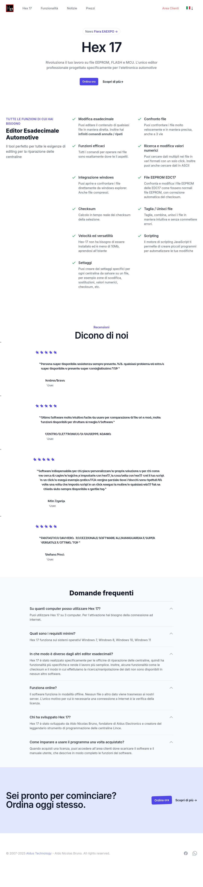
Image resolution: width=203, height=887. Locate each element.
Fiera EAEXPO (106, 31)
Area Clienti (170, 8)
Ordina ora (89, 81)
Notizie (72, 8)
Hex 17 (27, 8)
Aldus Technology (39, 853)
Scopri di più (113, 81)
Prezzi (90, 8)
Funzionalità (49, 8)
